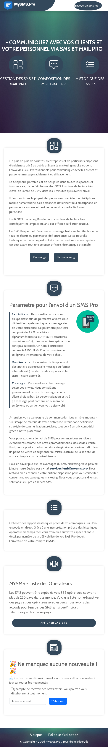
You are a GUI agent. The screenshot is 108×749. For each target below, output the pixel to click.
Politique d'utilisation (63, 737)
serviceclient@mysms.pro (69, 469)
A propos (36, 737)
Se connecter (71, 258)
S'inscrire (33, 258)
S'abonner (58, 703)
